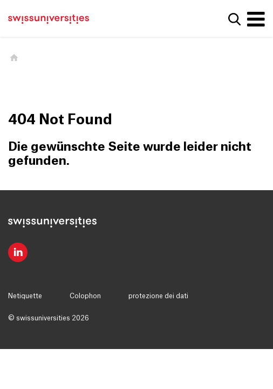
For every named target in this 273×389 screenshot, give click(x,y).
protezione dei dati (158, 296)
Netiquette (25, 296)
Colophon (85, 296)
